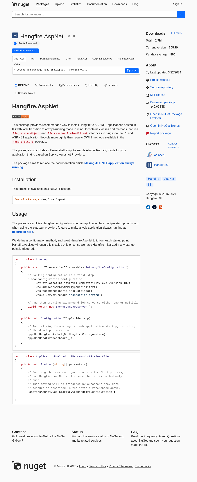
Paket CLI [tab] (81, 58)
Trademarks (143, 466)
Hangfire (153, 178)
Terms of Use (97, 466)
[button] (132, 70)
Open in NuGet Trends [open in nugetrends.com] (165, 125)
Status (77, 432)
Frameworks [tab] (44, 85)
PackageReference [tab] (50, 58)
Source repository (161, 87)
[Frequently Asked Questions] (135, 432)
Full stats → (178, 33)
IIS (150, 184)
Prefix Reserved (28, 43)
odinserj (159, 155)
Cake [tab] (17, 64)
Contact (19, 432)
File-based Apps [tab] (126, 58)
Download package (162, 102)
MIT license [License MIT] (157, 94)
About (82, 466)
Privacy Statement (121, 466)
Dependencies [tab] (69, 85)
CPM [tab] (68, 58)
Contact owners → (174, 145)
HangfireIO (161, 164)
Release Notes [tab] (25, 93)
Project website (160, 79)
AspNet (169, 178)
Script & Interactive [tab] (102, 58)
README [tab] (22, 85)
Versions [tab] (111, 85)
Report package (160, 133)
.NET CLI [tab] (19, 58)
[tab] (42, 4)
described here (22, 231)
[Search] (181, 14)
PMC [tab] (32, 58)
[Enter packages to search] (94, 14)
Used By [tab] (91, 85)
